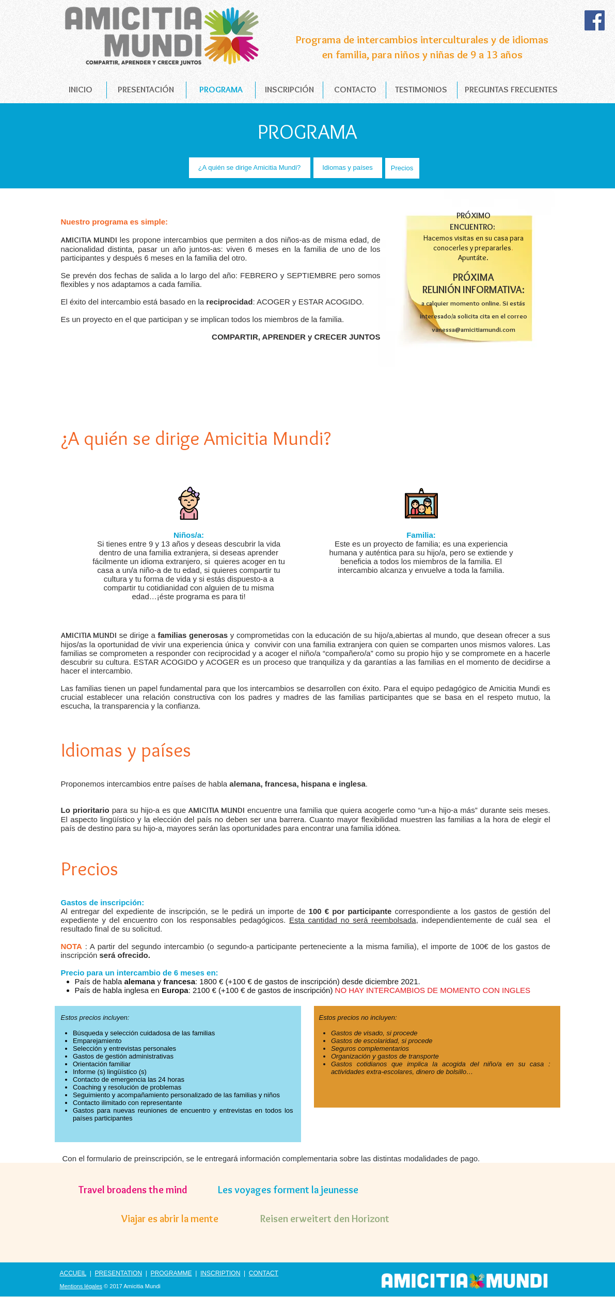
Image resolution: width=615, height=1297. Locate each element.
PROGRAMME (171, 1273)
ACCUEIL (73, 1273)
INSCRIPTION (220, 1273)
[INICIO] (80, 89)
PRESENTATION (119, 1273)
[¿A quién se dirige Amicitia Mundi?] (249, 167)
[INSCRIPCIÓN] (289, 89)
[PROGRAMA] (221, 89)
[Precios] (402, 168)
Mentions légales (81, 1286)
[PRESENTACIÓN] (146, 89)
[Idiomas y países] (347, 167)
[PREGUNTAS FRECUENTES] (511, 89)
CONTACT (263, 1273)
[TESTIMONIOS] (421, 89)
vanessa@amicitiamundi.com (473, 329)
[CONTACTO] (355, 89)
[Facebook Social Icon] (595, 20)
